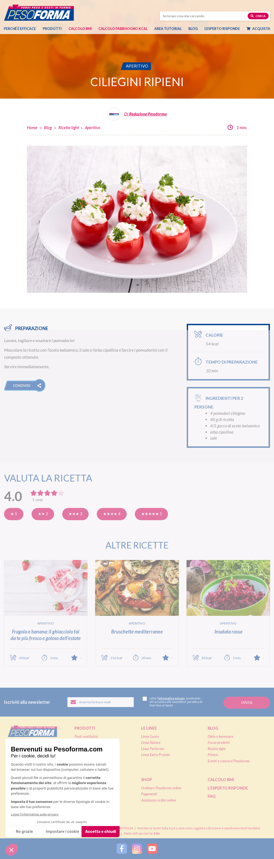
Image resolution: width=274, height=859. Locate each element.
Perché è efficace (20, 29)
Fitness (213, 755)
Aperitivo (92, 127)
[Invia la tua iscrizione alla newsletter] (246, 703)
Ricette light (68, 127)
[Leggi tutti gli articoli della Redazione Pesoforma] (137, 116)
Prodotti (52, 29)
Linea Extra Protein (155, 755)
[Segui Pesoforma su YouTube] (152, 848)
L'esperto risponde (228, 788)
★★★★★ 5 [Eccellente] (151, 513)
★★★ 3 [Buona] (75, 513)
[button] (24, 385)
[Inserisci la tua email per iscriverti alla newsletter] (100, 702)
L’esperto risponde (222, 29)
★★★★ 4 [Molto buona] (111, 513)
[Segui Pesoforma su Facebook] (122, 848)
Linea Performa (152, 749)
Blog (193, 29)
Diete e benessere (220, 736)
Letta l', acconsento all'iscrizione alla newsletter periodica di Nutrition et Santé (172, 702)
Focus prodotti (219, 742)
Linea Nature (150, 742)
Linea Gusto (150, 736)
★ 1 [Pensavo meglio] (13, 513)
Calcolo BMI (80, 29)
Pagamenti (149, 794)
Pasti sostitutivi (86, 736)
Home (32, 127)
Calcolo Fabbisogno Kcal (123, 29)
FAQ (212, 796)
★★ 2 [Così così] (43, 513)
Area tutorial (168, 29)
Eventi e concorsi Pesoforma (229, 761)
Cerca (258, 15)
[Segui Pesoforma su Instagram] (137, 848)
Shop (146, 779)
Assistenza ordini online (158, 800)
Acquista (258, 29)
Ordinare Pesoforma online (161, 788)
